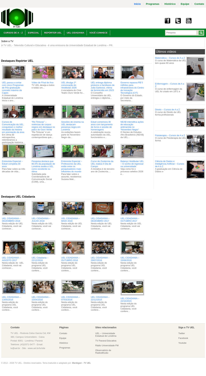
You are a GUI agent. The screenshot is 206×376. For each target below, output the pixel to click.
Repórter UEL (53, 32)
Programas (152, 3)
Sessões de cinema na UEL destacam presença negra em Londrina (72, 126)
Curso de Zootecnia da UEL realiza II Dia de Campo (102, 164)
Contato (63, 333)
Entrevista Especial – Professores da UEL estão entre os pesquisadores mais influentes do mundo (71, 166)
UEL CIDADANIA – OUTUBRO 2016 (70, 259)
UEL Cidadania (75, 32)
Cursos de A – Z (13, 32)
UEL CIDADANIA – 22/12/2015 (100, 298)
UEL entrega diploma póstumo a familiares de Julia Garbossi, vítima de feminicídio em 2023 (103, 86)
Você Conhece (98, 32)
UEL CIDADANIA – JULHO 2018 (41, 219)
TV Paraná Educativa (105, 340)
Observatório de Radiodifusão (103, 351)
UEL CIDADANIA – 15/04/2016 (41, 298)
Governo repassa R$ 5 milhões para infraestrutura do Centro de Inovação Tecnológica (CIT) (132, 87)
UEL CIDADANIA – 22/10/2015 (130, 299)
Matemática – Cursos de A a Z (170, 58)
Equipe (185, 3)
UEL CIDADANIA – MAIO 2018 (70, 219)
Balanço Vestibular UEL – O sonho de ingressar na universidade (132, 164)
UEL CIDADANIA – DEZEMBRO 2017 (100, 219)
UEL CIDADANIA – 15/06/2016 (130, 259)
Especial (33, 32)
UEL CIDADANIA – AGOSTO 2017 (11, 259)
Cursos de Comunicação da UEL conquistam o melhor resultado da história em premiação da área (13, 127)
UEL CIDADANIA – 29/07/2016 (100, 259)
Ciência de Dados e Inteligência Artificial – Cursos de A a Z (169, 164)
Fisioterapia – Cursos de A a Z (170, 135)
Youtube (182, 343)
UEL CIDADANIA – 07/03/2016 (70, 298)
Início (137, 3)
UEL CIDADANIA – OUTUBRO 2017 (130, 219)
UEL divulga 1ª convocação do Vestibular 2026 (69, 85)
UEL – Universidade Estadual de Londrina (105, 334)
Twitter (181, 333)
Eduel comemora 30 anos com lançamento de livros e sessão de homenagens (102, 126)
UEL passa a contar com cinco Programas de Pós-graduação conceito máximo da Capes (13, 87)
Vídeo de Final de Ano (43, 82)
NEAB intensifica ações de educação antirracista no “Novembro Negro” (132, 126)
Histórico (170, 3)
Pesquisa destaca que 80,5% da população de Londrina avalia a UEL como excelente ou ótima (43, 166)
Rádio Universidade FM (107, 345)
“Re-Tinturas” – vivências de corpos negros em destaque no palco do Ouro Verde (43, 126)
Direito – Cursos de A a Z (167, 109)
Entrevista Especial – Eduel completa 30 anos (12, 164)
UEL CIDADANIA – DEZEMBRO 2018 (11, 219)
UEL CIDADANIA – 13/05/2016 (11, 298)
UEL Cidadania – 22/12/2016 (40, 259)
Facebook (183, 338)
